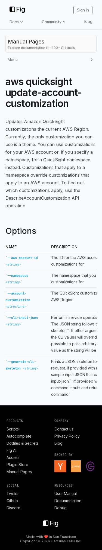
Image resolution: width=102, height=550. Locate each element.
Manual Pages (19, 471)
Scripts (13, 429)
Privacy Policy (67, 436)
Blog (88, 21)
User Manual (65, 493)
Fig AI (11, 450)
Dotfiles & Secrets (23, 443)
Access (13, 457)
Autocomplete (19, 436)
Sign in (83, 10)
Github (12, 500)
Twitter (13, 493)
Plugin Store (17, 464)
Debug (60, 507)
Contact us (63, 429)
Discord (13, 507)
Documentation (67, 500)
